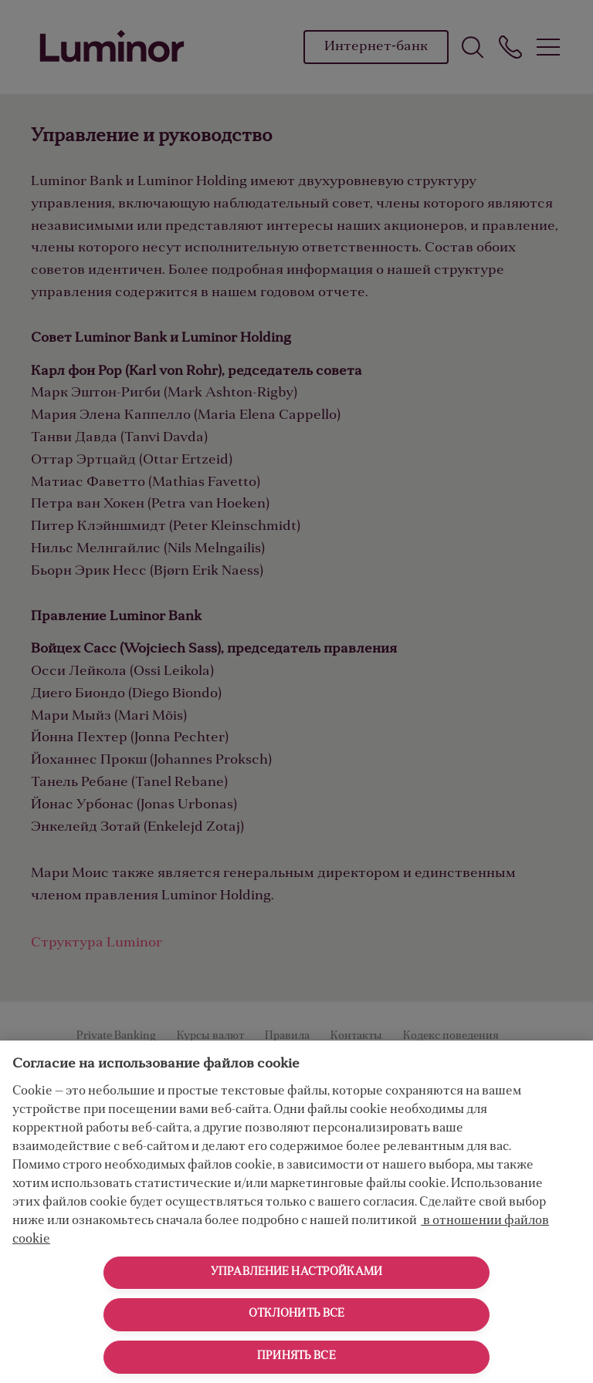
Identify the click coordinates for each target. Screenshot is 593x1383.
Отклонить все (297, 1314)
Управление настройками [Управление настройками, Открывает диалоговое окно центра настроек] (296, 1272)
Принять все (296, 1356)
